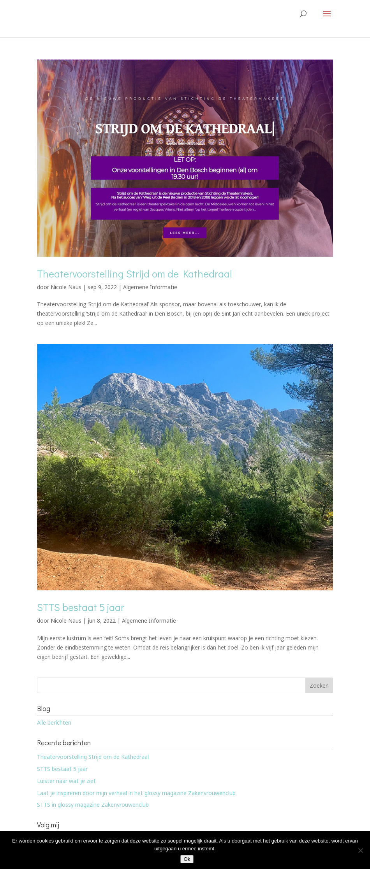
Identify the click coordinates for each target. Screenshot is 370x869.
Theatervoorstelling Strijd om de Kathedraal (134, 273)
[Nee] (360, 850)
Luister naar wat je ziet (66, 781)
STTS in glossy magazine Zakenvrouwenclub (93, 804)
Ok (186, 859)
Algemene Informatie (150, 287)
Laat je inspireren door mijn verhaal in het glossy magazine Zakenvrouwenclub (136, 793)
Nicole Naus (66, 287)
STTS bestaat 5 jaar (80, 607)
